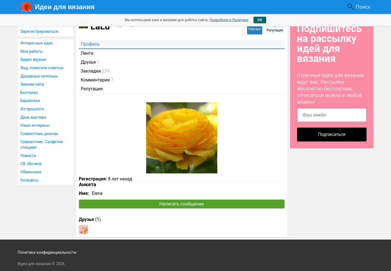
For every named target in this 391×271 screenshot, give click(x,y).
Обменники (31, 172)
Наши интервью (35, 125)
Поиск (363, 7)
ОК (260, 20)
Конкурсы (30, 180)
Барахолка (30, 100)
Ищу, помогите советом (42, 68)
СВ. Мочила (31, 163)
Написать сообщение (182, 204)
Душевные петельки (39, 76)
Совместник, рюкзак (39, 133)
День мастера (33, 117)
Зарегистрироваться (39, 31)
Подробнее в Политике (229, 20)
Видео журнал (33, 59)
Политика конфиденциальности (47, 252)
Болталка (29, 92)
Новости (28, 155)
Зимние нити (32, 84)
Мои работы (32, 51)
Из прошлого (32, 109)
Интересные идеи (37, 43)
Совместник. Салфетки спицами (42, 145)
